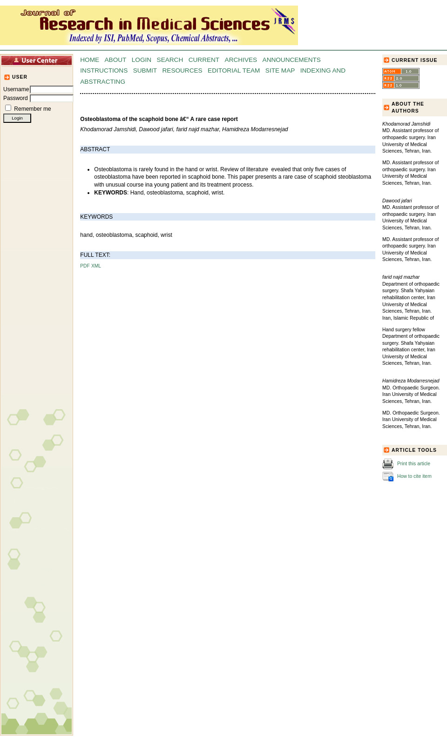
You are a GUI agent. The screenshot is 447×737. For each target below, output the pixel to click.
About (116, 59)
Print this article (413, 463)
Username (16, 89)
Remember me (32, 109)
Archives (241, 59)
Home (89, 59)
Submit (145, 70)
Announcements (292, 59)
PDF (84, 265)
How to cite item (414, 475)
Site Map (280, 70)
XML (96, 265)
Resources (183, 70)
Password (15, 98)
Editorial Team (234, 70)
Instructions (104, 70)
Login (141, 59)
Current (204, 59)
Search (170, 59)
